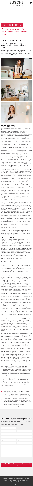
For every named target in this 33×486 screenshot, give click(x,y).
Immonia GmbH (26, 478)
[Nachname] (24, 431)
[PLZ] (8, 440)
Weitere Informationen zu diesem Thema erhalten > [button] (17, 464)
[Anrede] (8, 428)
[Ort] (24, 440)
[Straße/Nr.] (16, 437)
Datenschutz (11, 480)
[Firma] (16, 434)
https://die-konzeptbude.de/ (26, 395)
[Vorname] (8, 431)
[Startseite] (16, 3)
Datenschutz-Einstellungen (23, 480)
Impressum (6, 480)
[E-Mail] (24, 443)
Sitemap (15, 480)
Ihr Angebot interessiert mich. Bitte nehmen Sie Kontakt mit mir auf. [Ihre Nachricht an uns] (16, 451)
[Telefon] (8, 443)
